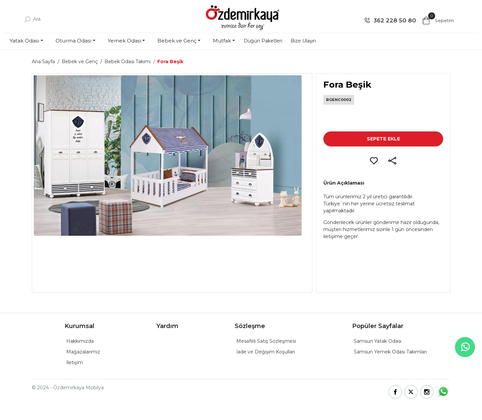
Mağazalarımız (83, 352)
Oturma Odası (73, 40)
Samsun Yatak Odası (377, 341)
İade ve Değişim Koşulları (265, 352)
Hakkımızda (80, 341)
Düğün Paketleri (263, 41)
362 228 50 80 (395, 20)
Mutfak (222, 40)
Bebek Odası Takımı (127, 62)
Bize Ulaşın (303, 41)
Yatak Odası (24, 40)
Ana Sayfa (43, 62)
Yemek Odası (124, 40)
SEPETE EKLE (383, 139)
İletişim (74, 362)
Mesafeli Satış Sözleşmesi (266, 341)
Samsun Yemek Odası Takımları (390, 352)
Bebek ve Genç (176, 40)
